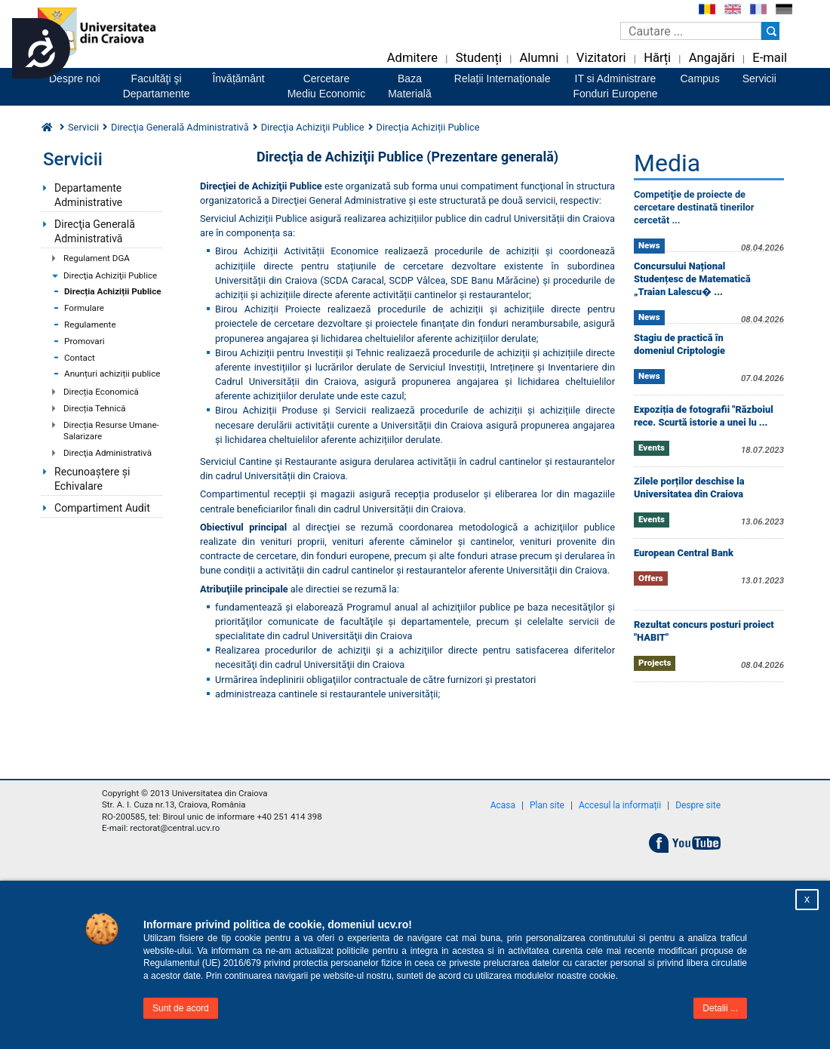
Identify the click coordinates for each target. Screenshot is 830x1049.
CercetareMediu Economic (326, 86)
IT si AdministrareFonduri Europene (615, 86)
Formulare (84, 308)
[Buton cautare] (770, 31)
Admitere (412, 58)
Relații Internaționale (502, 78)
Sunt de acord (180, 1008)
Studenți (479, 58)
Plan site (547, 805)
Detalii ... (720, 1008)
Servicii (759, 78)
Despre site (698, 805)
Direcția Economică (101, 391)
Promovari (84, 341)
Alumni (538, 58)
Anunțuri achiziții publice (112, 373)
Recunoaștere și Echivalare (92, 479)
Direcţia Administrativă (107, 453)
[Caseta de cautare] (690, 31)
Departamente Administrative (88, 195)
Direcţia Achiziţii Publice (110, 275)
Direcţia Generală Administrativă (94, 231)
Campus (700, 78)
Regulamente (90, 324)
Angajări (712, 58)
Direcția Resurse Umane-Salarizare (111, 431)
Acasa (502, 805)
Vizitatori (601, 58)
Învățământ (238, 78)
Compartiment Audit (102, 508)
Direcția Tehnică (94, 408)
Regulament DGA (96, 258)
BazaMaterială (410, 86)
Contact (79, 357)
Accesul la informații (620, 805)
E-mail (769, 58)
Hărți (657, 58)
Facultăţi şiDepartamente (156, 86)
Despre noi (74, 78)
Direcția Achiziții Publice (112, 291)
